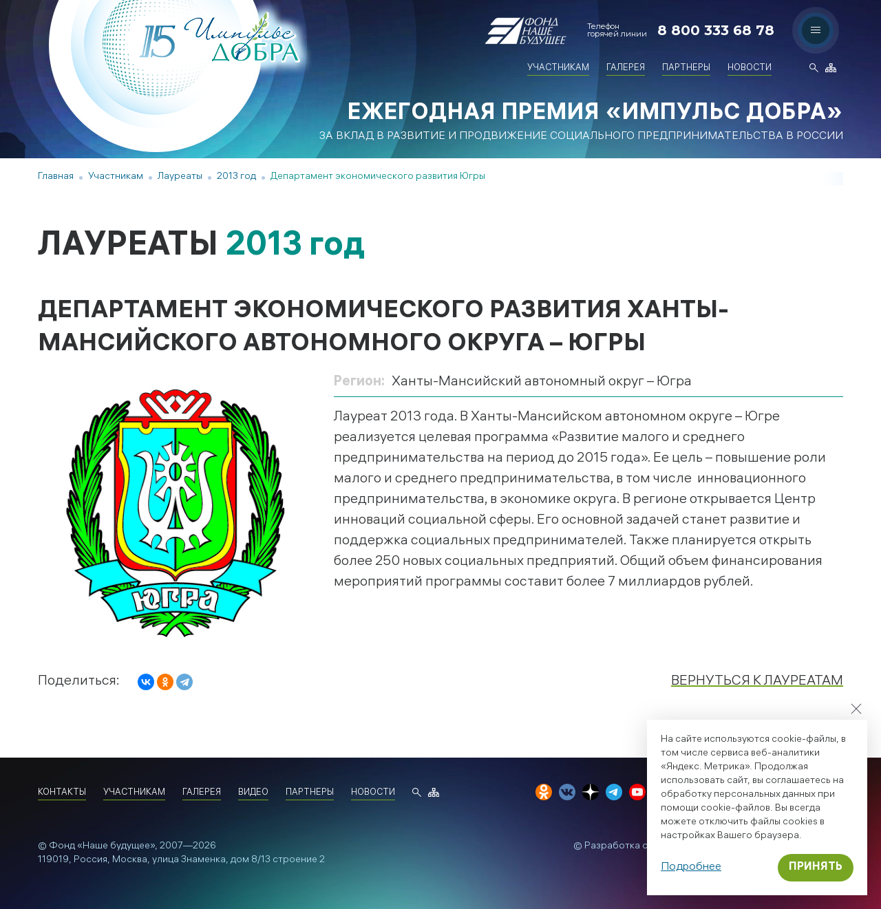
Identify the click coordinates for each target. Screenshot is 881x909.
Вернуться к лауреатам (757, 681)
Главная (56, 177)
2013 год (236, 177)
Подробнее (691, 867)
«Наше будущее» (116, 847)
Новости (750, 68)
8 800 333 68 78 (715, 30)
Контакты (62, 793)
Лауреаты (180, 177)
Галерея (625, 68)
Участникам (558, 68)
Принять (815, 867)
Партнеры (686, 68)
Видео (253, 793)
